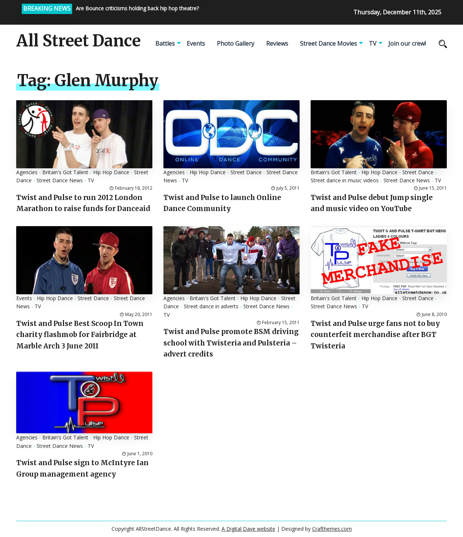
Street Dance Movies (328, 43)
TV (373, 43)
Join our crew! (407, 43)
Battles (165, 43)
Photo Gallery (235, 43)
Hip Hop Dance (111, 172)
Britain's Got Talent (65, 172)
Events (196, 43)
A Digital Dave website (248, 528)
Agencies (27, 172)
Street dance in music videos (345, 180)
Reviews (277, 43)
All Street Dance (78, 41)
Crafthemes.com (332, 528)
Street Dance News (59, 180)
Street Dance (246, 172)
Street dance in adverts (211, 306)
